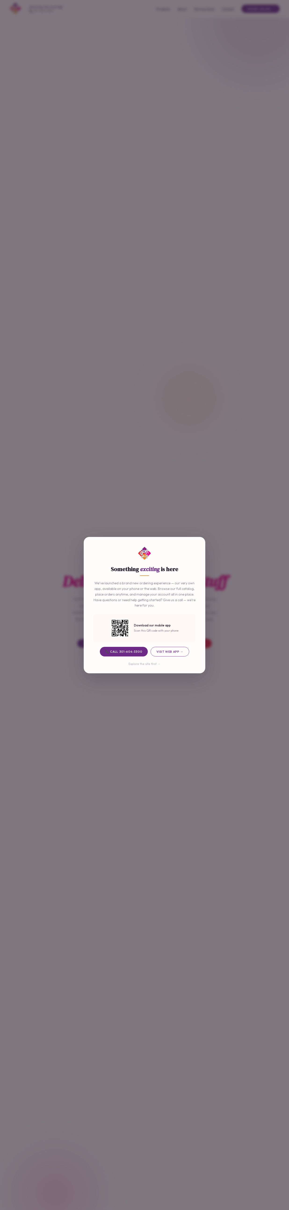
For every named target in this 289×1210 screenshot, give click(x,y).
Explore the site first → (144, 664)
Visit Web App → (169, 651)
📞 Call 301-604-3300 (123, 651)
